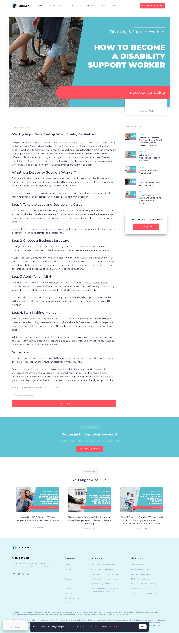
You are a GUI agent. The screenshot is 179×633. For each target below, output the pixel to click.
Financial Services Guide (140, 569)
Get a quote (145, 227)
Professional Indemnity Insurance (104, 579)
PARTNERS (90, 6)
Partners (68, 569)
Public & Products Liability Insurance (105, 574)
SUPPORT (103, 6)
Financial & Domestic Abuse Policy (144, 584)
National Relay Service (139, 588)
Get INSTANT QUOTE (152, 6)
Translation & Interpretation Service (144, 593)
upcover (39, 369)
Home (67, 565)
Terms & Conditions (72, 598)
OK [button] (142, 627)
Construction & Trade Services (102, 569)
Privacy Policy (70, 593)
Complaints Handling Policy (142, 574)
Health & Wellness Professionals (103, 565)
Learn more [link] (115, 627)
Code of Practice (137, 565)
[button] (41, 5)
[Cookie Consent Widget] (89, 627)
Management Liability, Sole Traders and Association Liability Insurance (106, 590)
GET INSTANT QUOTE (89, 449)
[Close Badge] (27, 620)
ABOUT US (115, 6)
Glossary (68, 588)
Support (68, 574)
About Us (68, 579)
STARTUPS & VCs (75, 6)
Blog (67, 584)
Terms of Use (70, 603)
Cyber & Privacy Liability (100, 584)
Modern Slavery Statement (141, 579)
